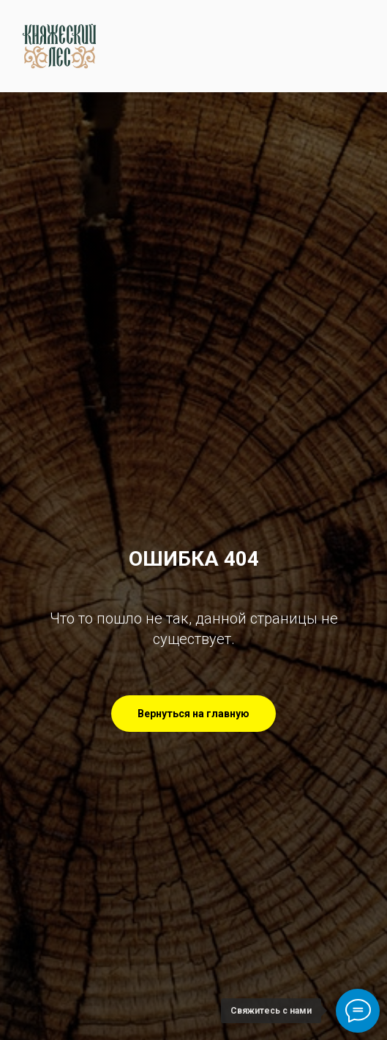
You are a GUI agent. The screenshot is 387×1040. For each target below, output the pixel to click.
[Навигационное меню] (362, 46)
